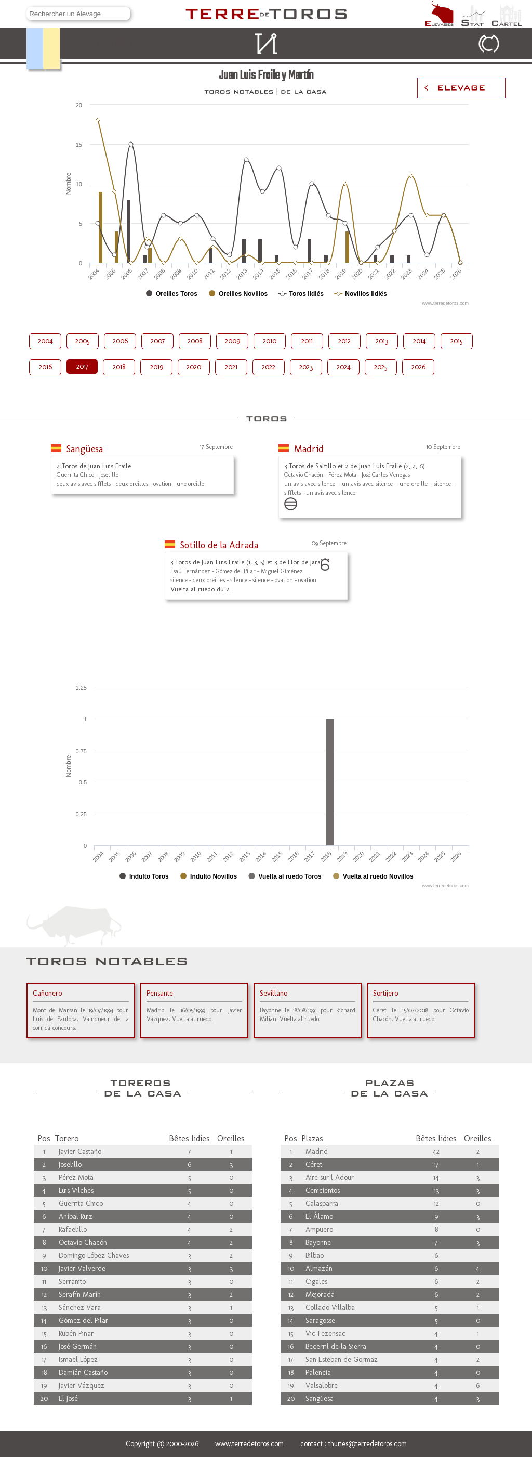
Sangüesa (84, 449)
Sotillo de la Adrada (219, 545)
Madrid (309, 449)
